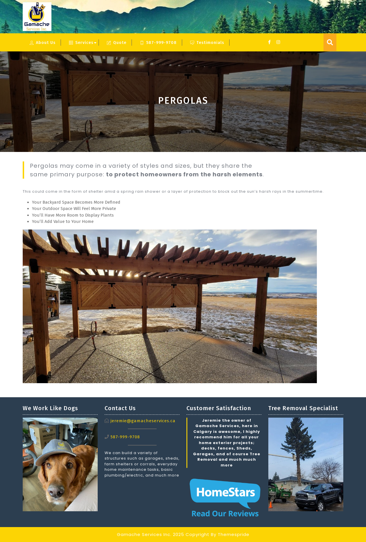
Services (81, 42)
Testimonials (207, 42)
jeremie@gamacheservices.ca (143, 420)
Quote (116, 42)
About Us (42, 42)
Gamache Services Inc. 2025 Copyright (163, 534)
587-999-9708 (158, 42)
